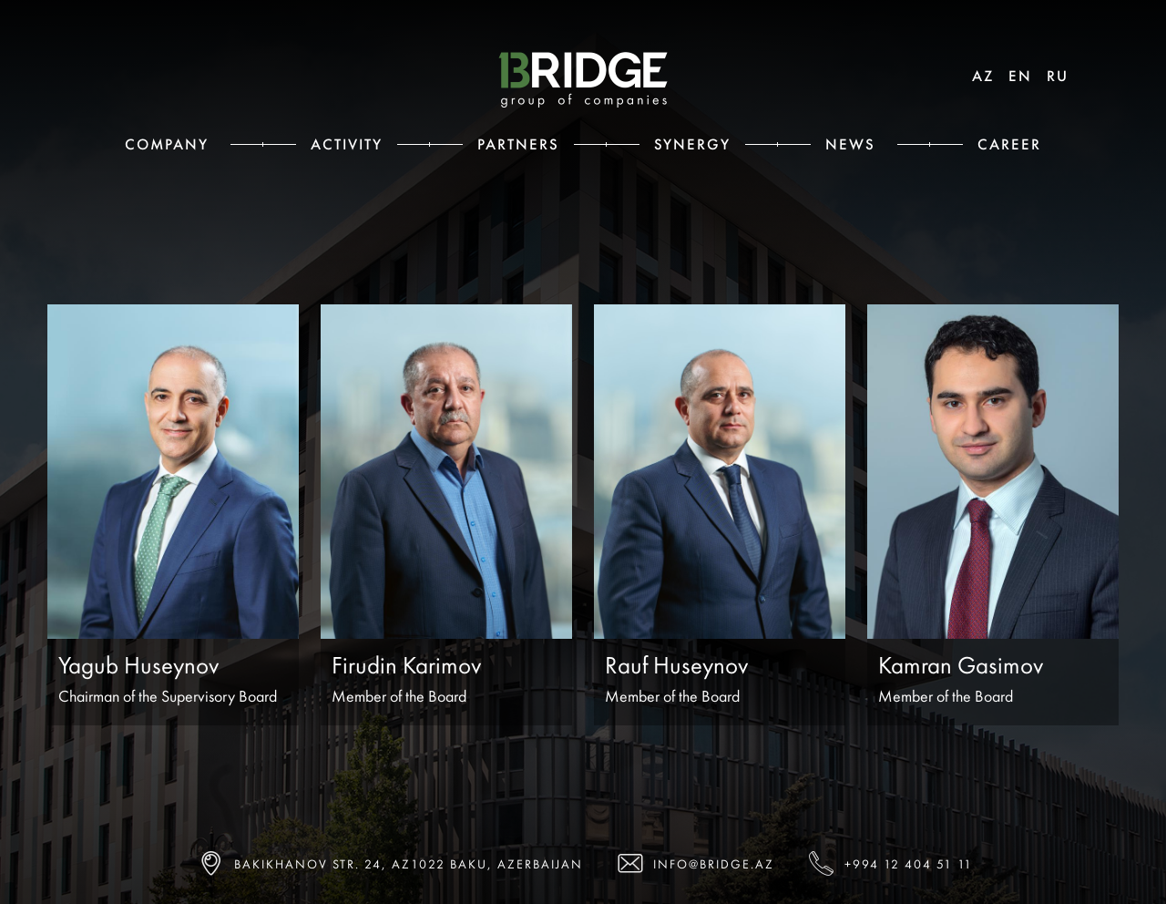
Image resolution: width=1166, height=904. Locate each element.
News (850, 144)
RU (1058, 76)
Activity (347, 144)
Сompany (167, 144)
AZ (983, 76)
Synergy (692, 144)
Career (1009, 144)
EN (1020, 76)
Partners (518, 144)
